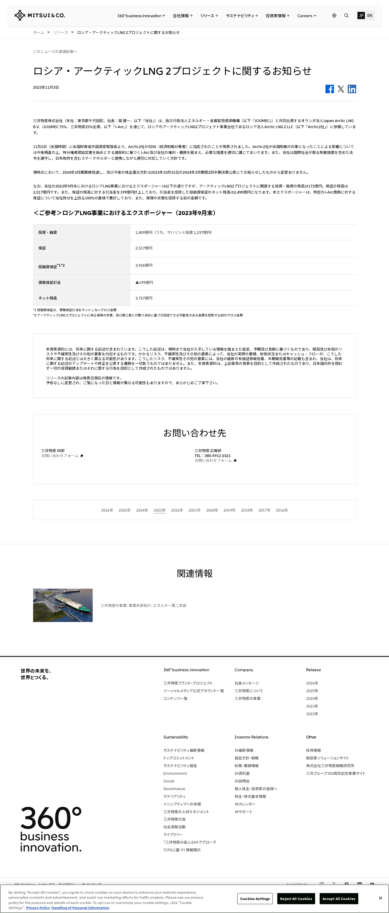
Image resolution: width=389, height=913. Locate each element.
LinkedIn (352, 89)
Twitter (341, 89)
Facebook (329, 89)
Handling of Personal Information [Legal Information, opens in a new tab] (80, 907)
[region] (194, 898)
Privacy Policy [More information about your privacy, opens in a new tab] (38, 907)
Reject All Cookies (296, 898)
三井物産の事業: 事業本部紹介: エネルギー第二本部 (143, 605)
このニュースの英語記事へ (55, 51)
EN (369, 15)
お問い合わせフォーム (59, 455)
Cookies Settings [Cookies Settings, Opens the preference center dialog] (255, 898)
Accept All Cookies (339, 898)
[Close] (380, 898)
